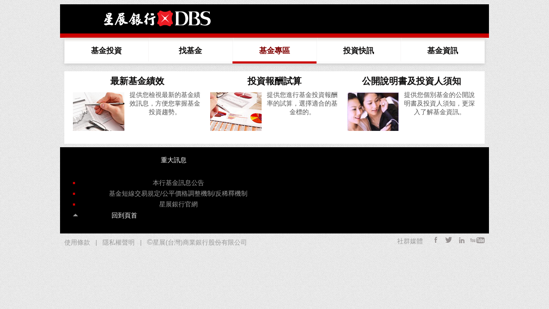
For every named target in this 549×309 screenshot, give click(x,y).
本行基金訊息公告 (178, 182)
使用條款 (77, 242)
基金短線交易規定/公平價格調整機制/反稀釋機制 (178, 193)
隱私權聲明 (119, 242)
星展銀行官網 (178, 204)
